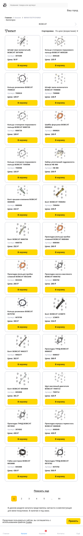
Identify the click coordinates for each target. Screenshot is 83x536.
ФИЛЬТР (10, 31)
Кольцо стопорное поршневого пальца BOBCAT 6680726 (22, 124)
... (51, 499)
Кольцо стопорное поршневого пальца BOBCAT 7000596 (22, 161)
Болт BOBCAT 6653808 (18, 389)
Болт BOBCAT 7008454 (56, 202)
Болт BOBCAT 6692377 (18, 351)
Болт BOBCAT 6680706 (18, 239)
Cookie (29, 522)
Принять (73, 521)
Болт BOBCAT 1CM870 (55, 314)
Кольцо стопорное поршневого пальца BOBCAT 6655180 (59, 49)
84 (59, 499)
